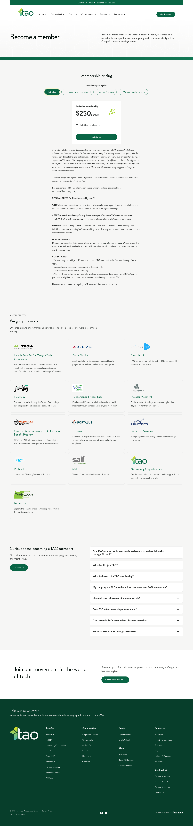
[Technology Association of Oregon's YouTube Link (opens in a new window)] (106, 812)
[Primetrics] (155, 432)
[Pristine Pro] (38, 468)
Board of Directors (126, 760)
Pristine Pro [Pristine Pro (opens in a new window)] (50, 761)
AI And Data (87, 745)
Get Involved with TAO (115, 679)
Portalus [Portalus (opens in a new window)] (49, 750)
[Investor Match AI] (155, 396)
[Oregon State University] (38, 432)
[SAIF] (96, 468)
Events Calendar (125, 740)
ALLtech (49, 777)
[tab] (52, 92)
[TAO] (155, 468)
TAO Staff (123, 754)
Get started (96, 137)
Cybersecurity (87, 740)
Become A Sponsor (162, 787)
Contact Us (19, 567)
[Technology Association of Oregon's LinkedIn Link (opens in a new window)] (101, 812)
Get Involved (165, 14)
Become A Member (162, 776)
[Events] (73, 14)
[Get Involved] (58, 14)
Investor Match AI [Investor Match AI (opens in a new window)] (53, 767)
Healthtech (86, 756)
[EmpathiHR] (155, 358)
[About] (42, 14)
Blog (156, 750)
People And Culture (90, 734)
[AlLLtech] (38, 358)
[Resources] (120, 14)
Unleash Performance (163, 756)
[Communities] (88, 14)
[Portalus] (96, 432)
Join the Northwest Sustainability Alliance (96, 2)
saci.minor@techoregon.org (64, 191)
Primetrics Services (53, 772)
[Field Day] (38, 396)
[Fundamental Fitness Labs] (96, 396)
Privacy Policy (47, 811)
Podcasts (158, 745)
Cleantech (86, 761)
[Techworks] (38, 503)
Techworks (50, 734)
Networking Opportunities (56, 745)
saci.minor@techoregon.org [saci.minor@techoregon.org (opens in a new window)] (110, 243)
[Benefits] (105, 14)
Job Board (159, 734)
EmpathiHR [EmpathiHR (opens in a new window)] (50, 756)
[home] (25, 12)
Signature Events (125, 734)
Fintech (85, 750)
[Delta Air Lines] (96, 358)
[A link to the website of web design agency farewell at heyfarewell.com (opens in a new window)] (177, 812)
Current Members (125, 765)
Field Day (49, 740)
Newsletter (159, 761)
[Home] (24, 733)
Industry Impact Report (164, 740)
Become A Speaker (162, 781)
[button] (42, 14)
